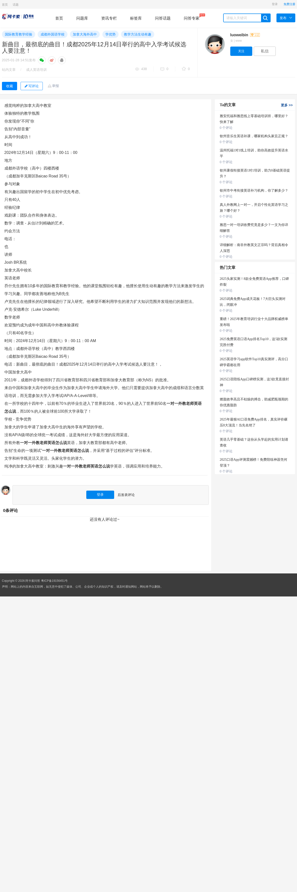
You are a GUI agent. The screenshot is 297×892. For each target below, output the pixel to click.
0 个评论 (226, 128)
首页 (5, 4)
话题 (16, 4)
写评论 (32, 86)
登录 (275, 4)
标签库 (136, 18)
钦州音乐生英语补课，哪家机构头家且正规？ (254, 136)
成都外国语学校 (53, 34)
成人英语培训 (36, 70)
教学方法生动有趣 (137, 34)
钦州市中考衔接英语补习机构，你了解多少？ (254, 190)
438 (141, 69)
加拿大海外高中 (85, 34)
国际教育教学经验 (18, 34)
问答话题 (163, 18)
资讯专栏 (109, 18)
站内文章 (9, 70)
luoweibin (245, 35)
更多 (287, 105)
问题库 (82, 18)
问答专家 (191, 16)
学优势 (110, 34)
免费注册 (289, 4)
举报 (55, 86)
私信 (265, 51)
